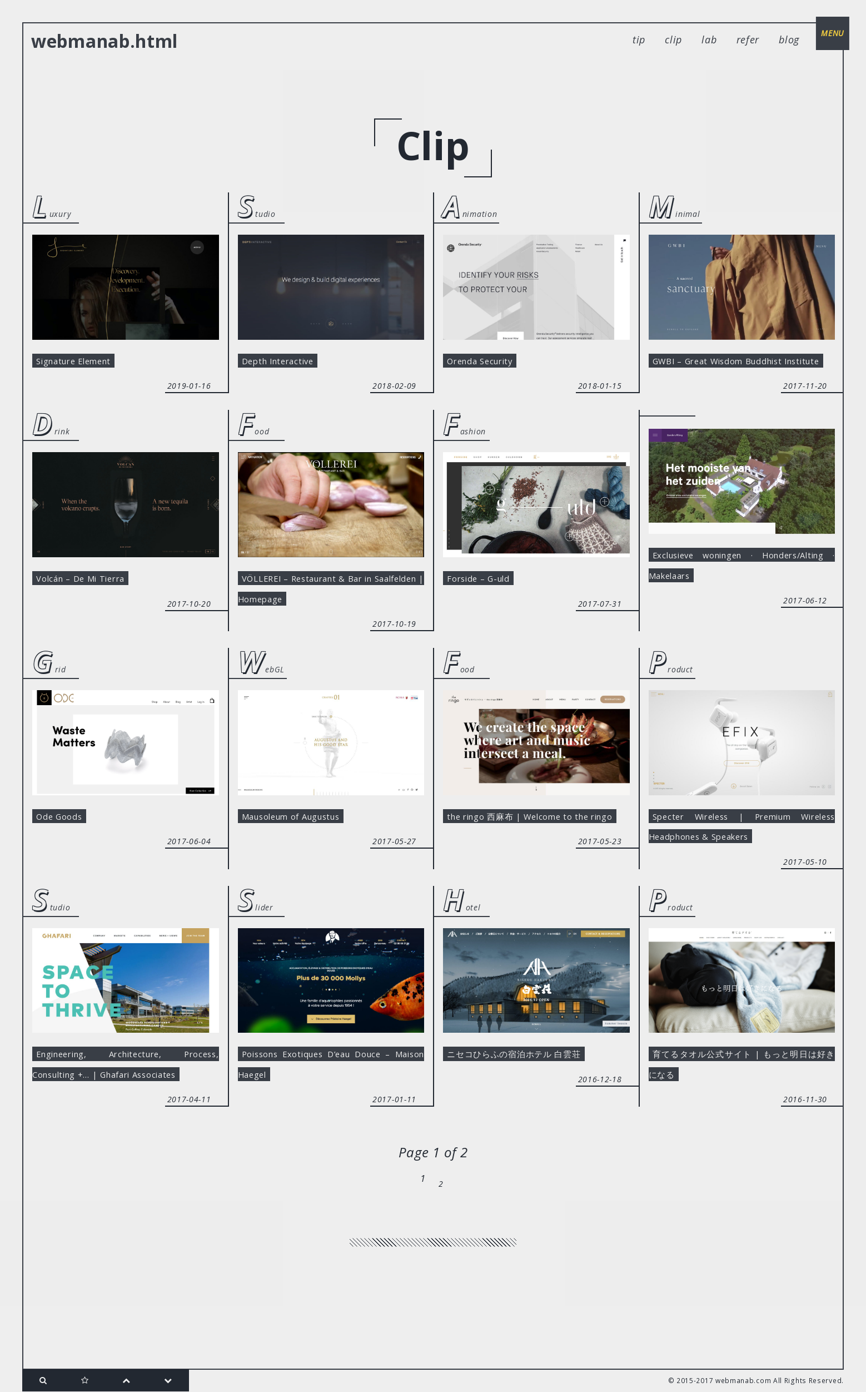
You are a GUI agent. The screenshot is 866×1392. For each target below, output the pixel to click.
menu (827, 38)
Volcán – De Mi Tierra (92, 610)
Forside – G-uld (487, 610)
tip (639, 39)
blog (789, 39)
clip (673, 39)
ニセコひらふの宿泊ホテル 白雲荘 (527, 1105)
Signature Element (85, 363)
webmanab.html (104, 41)
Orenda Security (489, 363)
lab (708, 39)
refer (748, 39)
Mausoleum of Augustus (304, 857)
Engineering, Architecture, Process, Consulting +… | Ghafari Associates (125, 1130)
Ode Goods (65, 857)
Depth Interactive (288, 363)
